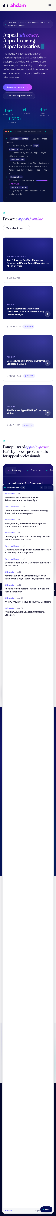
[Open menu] (49, 5)
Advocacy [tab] (14, 471)
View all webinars (16, 229)
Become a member (17, 87)
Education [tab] (33, 471)
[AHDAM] (18, 5)
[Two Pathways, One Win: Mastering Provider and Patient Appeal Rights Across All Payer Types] (28, 255)
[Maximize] (45, 487)
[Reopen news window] (46, 1209)
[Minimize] (41, 487)
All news (9, 1211)
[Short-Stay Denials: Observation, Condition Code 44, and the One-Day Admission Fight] (28, 304)
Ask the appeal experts (19, 95)
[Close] (50, 487)
